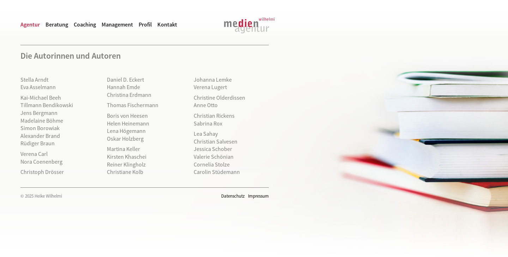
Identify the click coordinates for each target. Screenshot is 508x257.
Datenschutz (232, 196)
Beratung (57, 24)
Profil (145, 24)
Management (117, 24)
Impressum (258, 196)
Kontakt (167, 24)
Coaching (85, 24)
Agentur (30, 24)
